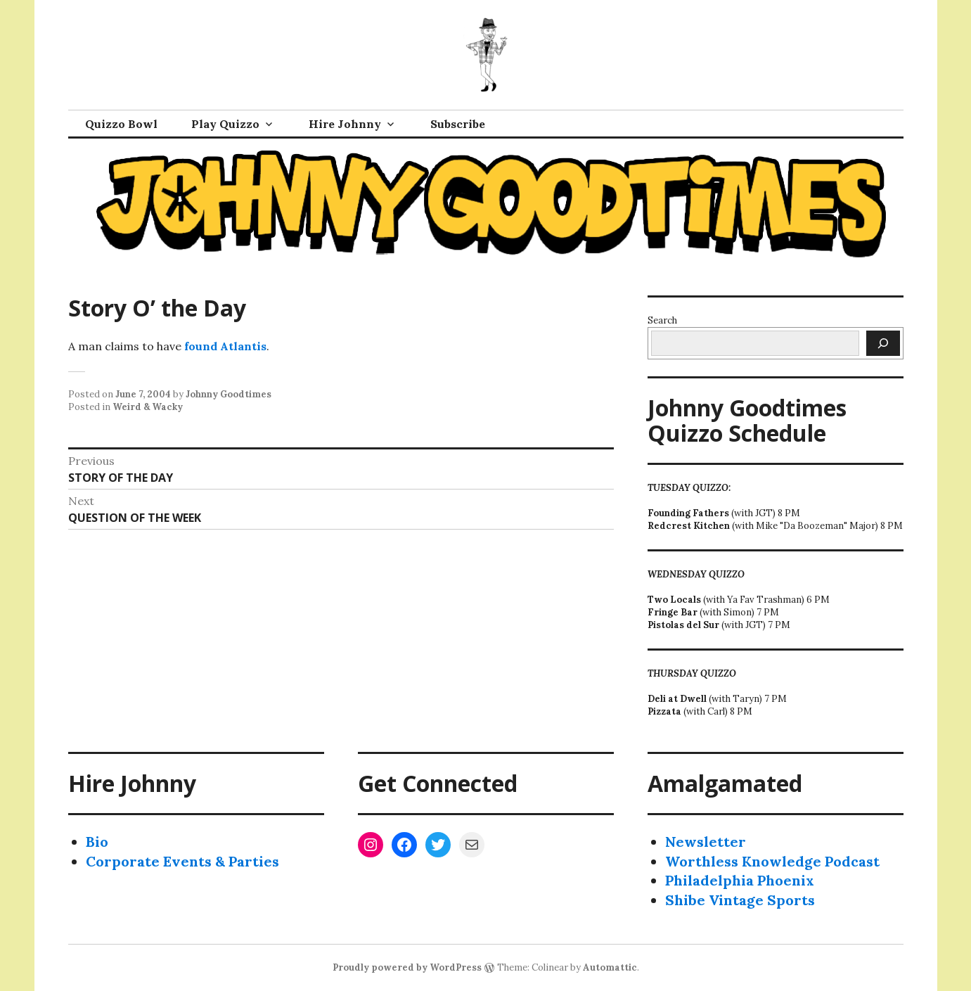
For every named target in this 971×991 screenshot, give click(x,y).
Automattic (610, 967)
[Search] (883, 343)
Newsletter (705, 841)
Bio (97, 841)
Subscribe (457, 124)
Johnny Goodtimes (228, 394)
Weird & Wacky (147, 407)
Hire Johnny (345, 124)
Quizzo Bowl (121, 124)
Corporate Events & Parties (182, 861)
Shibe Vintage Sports (740, 900)
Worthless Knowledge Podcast (772, 861)
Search (662, 320)
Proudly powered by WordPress (407, 967)
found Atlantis (225, 346)
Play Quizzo (225, 124)
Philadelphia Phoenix (739, 880)
